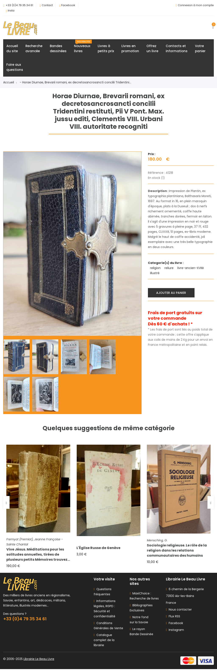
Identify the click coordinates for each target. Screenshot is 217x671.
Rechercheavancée (33, 49)
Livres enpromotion (130, 49)
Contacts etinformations (177, 49)
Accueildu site (12, 49)
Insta (11, 10)
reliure (169, 268)
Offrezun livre (152, 49)
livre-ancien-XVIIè (191, 268)
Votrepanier (200, 49)
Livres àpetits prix (106, 49)
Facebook (68, 5)
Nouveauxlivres (83, 47)
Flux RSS (173, 618)
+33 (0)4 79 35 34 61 (19, 5)
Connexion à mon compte (196, 5)
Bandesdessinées (58, 49)
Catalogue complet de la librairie (104, 642)
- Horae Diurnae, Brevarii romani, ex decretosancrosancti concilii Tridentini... (75, 83)
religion (155, 268)
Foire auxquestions (14, 68)
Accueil (10, 83)
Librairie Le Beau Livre (39, 661)
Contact (47, 5)
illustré (155, 274)
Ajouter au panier (172, 293)
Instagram (175, 632)
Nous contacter (179, 611)
